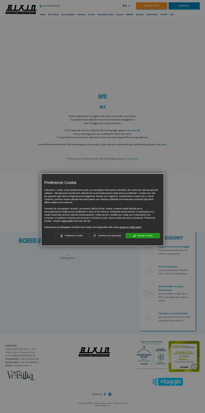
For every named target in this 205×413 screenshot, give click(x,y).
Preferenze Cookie (71, 235)
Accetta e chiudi (142, 235)
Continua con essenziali (107, 235)
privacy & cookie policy (130, 227)
